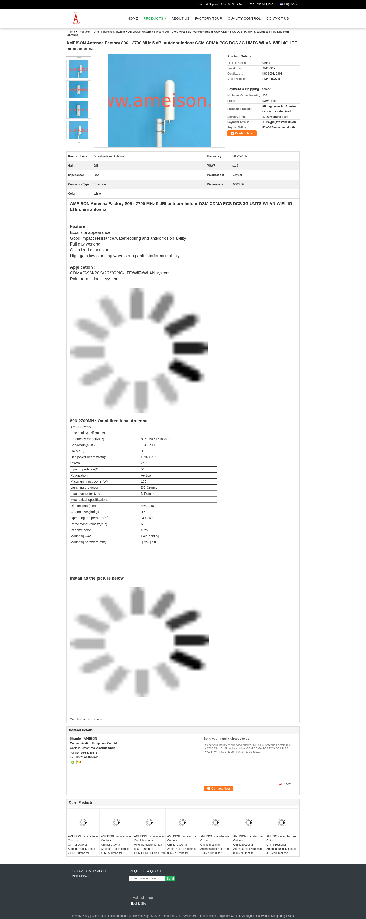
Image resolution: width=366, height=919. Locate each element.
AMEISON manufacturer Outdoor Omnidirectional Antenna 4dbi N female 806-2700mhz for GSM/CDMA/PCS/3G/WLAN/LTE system (183, 849)
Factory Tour (208, 18)
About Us (180, 18)
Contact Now (244, 133)
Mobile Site (137, 903)
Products (153, 18)
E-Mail (134, 898)
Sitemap (147, 898)
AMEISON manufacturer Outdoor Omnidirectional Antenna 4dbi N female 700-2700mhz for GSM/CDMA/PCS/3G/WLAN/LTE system (83, 849)
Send (170, 878)
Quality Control (244, 18)
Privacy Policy (80, 916)
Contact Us (277, 18)
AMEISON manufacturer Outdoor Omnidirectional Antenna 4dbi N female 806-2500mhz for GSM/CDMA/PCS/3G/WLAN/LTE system (117, 849)
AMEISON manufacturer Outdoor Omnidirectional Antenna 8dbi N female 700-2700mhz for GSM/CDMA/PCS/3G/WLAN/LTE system (216, 849)
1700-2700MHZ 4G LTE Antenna (90, 873)
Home (132, 18)
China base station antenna (109, 916)
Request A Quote (261, 4)
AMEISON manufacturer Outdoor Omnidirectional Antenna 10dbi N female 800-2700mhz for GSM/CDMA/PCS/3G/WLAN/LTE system (282, 849)
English (292, 3)
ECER (290, 916)
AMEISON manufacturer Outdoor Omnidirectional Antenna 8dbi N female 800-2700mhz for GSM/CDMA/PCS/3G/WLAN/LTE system (249, 849)
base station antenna (90, 719)
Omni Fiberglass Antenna (109, 31)
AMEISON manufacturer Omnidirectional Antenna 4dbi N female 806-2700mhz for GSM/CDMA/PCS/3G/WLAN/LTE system (149, 847)
